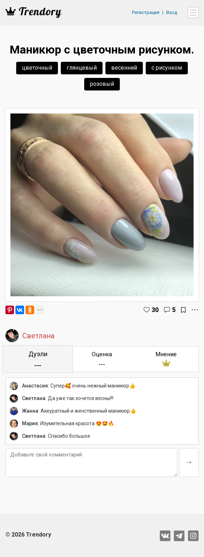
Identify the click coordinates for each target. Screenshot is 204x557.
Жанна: (31, 411)
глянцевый (82, 67)
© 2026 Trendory (28, 534)
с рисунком (166, 67)
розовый (102, 83)
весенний (124, 67)
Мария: (30, 423)
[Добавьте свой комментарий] (91, 462)
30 (155, 310)
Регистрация (145, 12)
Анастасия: (35, 386)
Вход (171, 12)
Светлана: (34, 398)
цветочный (37, 67)
